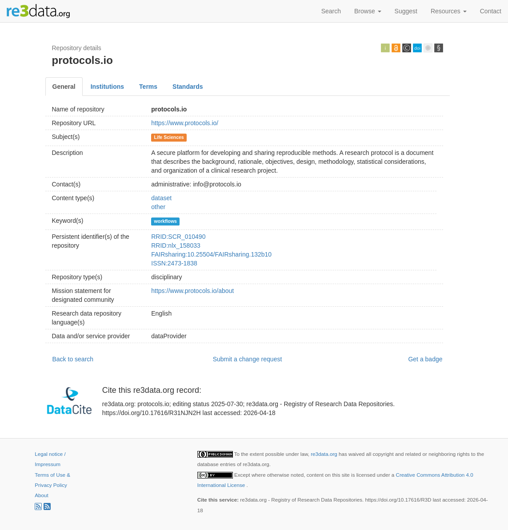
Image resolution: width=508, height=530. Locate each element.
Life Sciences (169, 137)
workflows (165, 221)
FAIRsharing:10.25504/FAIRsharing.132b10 (211, 254)
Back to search (73, 359)
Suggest (406, 11)
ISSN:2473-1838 (174, 263)
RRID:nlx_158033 (175, 245)
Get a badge (425, 359)
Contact (490, 11)
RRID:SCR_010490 (178, 236)
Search (331, 11)
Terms (148, 86)
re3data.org (325, 454)
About (41, 495)
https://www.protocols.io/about (192, 290)
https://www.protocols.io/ (184, 123)
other (158, 206)
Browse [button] (367, 11)
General (64, 86)
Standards (187, 86)
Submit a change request (247, 359)
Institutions (107, 86)
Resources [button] (449, 11)
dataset (161, 198)
